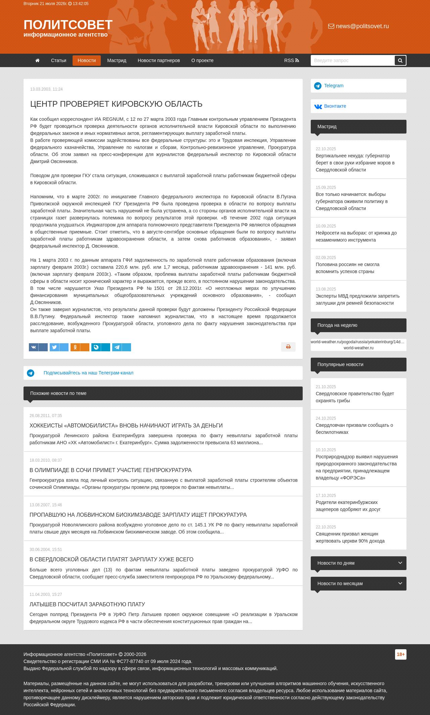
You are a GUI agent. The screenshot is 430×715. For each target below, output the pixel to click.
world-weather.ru (359, 348)
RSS (291, 60)
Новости (87, 60)
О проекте (202, 60)
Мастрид (116, 60)
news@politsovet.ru (358, 26)
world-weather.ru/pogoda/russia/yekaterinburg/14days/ (359, 342)
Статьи (58, 60)
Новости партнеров (159, 60)
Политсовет (68, 25)
